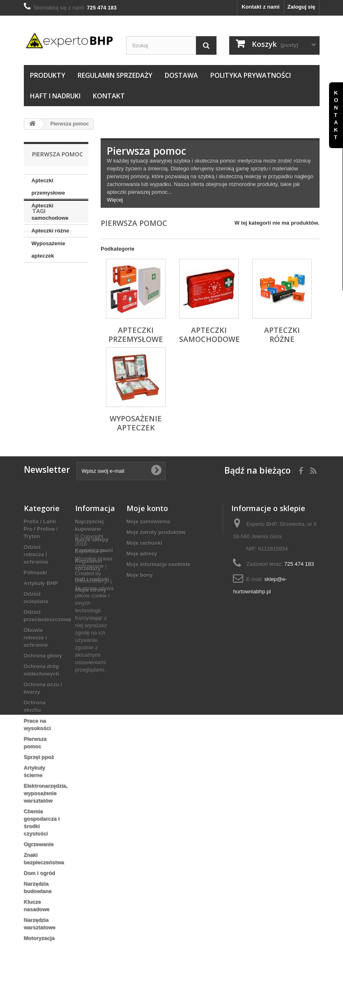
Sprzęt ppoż (39, 757)
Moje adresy (142, 554)
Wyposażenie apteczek (48, 249)
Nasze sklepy (92, 540)
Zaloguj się (301, 7)
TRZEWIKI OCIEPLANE (43, 327)
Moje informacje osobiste (159, 564)
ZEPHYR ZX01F (47, 312)
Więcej (115, 200)
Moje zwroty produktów (156, 532)
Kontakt (109, 95)
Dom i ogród (39, 873)
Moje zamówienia (148, 521)
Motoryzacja (39, 938)
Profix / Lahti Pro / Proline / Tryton (41, 528)
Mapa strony (91, 590)
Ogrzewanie (39, 844)
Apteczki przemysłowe (48, 186)
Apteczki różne (50, 231)
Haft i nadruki (55, 95)
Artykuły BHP (41, 583)
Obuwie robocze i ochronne (36, 637)
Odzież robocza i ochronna (36, 554)
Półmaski (35, 572)
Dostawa (181, 75)
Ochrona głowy (43, 656)
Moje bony (140, 575)
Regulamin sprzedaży (115, 75)
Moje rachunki (144, 543)
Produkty (47, 75)
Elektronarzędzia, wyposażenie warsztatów (46, 793)
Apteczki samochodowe (50, 211)
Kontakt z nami (260, 7)
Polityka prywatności (250, 75)
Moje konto (147, 508)
